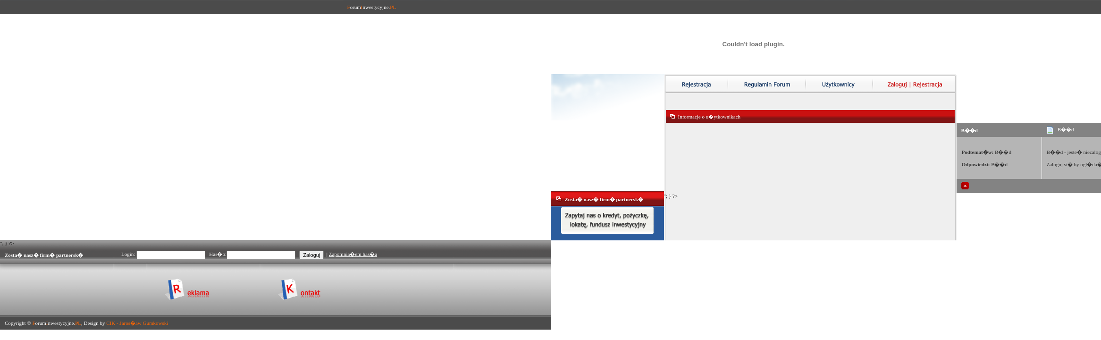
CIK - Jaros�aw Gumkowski (137, 323)
